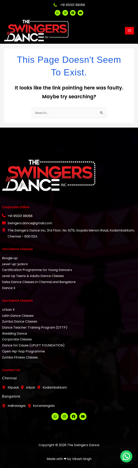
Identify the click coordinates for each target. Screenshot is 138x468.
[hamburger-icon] (129, 31)
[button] (127, 458)
